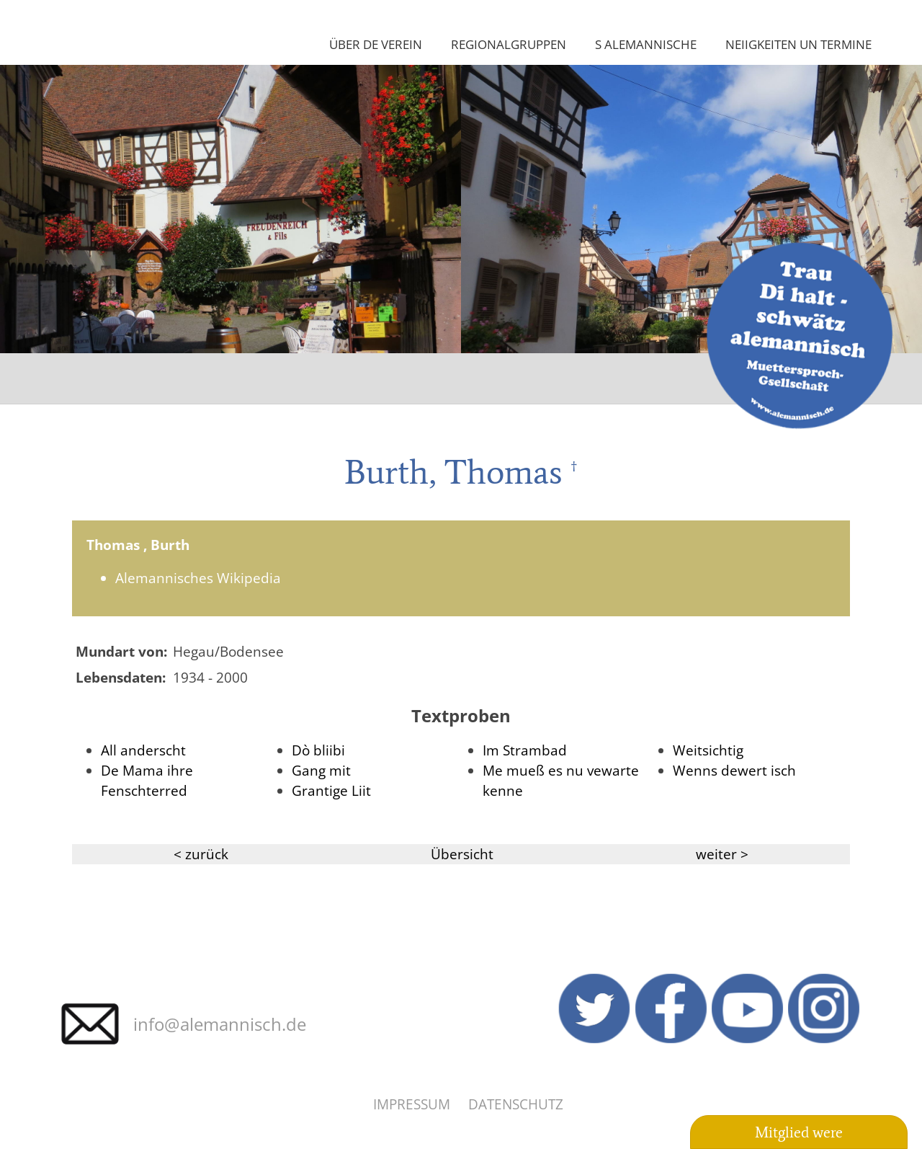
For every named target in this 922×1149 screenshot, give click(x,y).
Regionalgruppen (508, 44)
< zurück (201, 854)
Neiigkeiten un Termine (798, 44)
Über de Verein (375, 44)
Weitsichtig (708, 750)
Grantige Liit (331, 790)
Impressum (411, 1104)
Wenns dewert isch (734, 770)
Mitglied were (799, 1132)
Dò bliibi (318, 750)
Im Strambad (525, 750)
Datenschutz (515, 1104)
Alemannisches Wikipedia (198, 578)
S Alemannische (646, 44)
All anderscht (143, 750)
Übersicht (462, 854)
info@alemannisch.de (219, 1024)
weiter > (722, 854)
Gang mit (321, 770)
